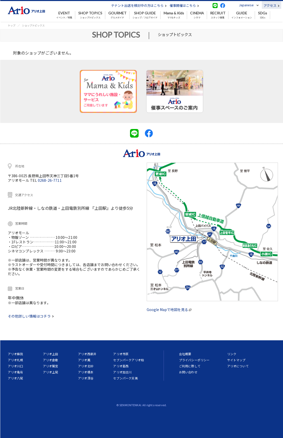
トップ (11, 25)
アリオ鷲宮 (50, 366)
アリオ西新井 (87, 354)
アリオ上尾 (50, 372)
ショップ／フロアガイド (145, 15)
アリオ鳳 (84, 360)
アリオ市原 (120, 354)
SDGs (262, 15)
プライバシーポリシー (194, 360)
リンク (231, 354)
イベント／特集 (64, 15)
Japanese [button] (246, 5)
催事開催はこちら (184, 5)
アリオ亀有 (15, 372)
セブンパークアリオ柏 (128, 360)
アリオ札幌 (15, 360)
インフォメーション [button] (241, 15)
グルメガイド (117, 15)
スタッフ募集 (217, 15)
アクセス (271, 5)
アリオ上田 (50, 354)
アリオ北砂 (85, 366)
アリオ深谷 (85, 378)
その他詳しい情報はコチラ (31, 316)
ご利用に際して (189, 366)
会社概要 (185, 354)
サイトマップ (236, 360)
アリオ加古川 (122, 372)
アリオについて (238, 366)
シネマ (197, 15)
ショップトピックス (90, 15)
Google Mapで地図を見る (169, 309)
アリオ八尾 (15, 378)
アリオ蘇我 (15, 354)
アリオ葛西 (120, 366)
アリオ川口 (15, 366)
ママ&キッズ (174, 15)
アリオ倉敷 (50, 360)
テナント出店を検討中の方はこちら (139, 5)
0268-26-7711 (50, 180)
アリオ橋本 (85, 372)
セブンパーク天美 (125, 378)
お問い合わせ (188, 372)
